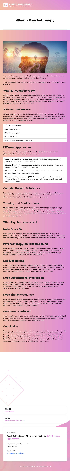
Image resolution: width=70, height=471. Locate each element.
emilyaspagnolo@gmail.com (15, 453)
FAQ (44, 14)
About (31, 14)
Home (12, 14)
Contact (64, 14)
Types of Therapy (22, 14)
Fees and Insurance (53, 14)
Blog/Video (38, 14)
